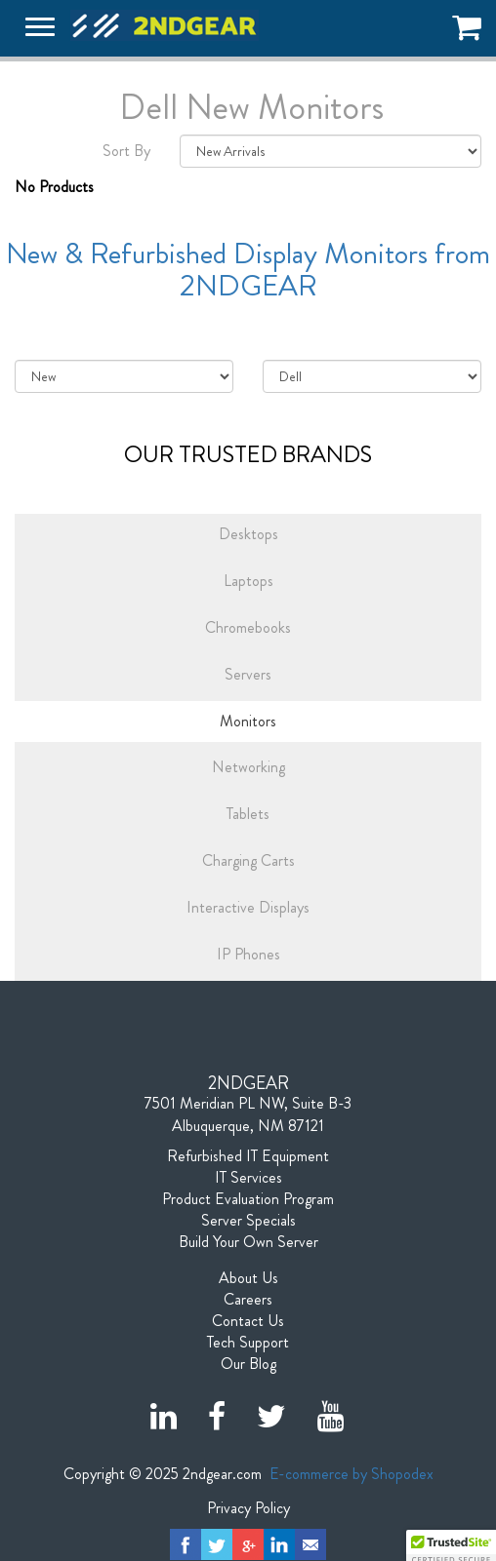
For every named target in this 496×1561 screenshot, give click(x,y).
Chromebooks (248, 627)
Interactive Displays (248, 907)
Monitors (248, 721)
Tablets (248, 813)
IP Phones (248, 954)
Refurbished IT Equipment (248, 1156)
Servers (248, 674)
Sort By (126, 151)
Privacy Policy (248, 1508)
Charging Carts (248, 860)
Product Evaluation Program (248, 1199)
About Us (248, 1278)
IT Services (248, 1178)
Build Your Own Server (248, 1242)
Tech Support (248, 1342)
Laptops (248, 580)
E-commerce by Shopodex (351, 1474)
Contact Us (248, 1321)
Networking (248, 767)
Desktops (248, 534)
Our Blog (248, 1364)
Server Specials (248, 1220)
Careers (248, 1299)
